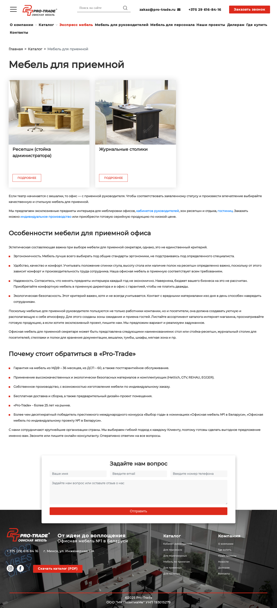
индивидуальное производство (45, 217)
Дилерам (235, 25)
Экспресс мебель (76, 25)
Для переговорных (175, 555)
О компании (21, 25)
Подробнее (27, 178)
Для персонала (172, 549)
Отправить (138, 511)
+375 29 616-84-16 (205, 10)
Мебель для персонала (172, 25)
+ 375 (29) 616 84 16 (22, 551)
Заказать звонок (249, 9)
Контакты (19, 32)
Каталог (46, 25)
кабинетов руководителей (157, 211)
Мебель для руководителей (121, 25)
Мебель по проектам (176, 561)
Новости (223, 561)
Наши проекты (210, 25)
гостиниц (225, 211)
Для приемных (172, 567)
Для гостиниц (171, 573)
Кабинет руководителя (177, 543)
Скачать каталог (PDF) (58, 568)
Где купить (256, 25)
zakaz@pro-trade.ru (160, 10)
